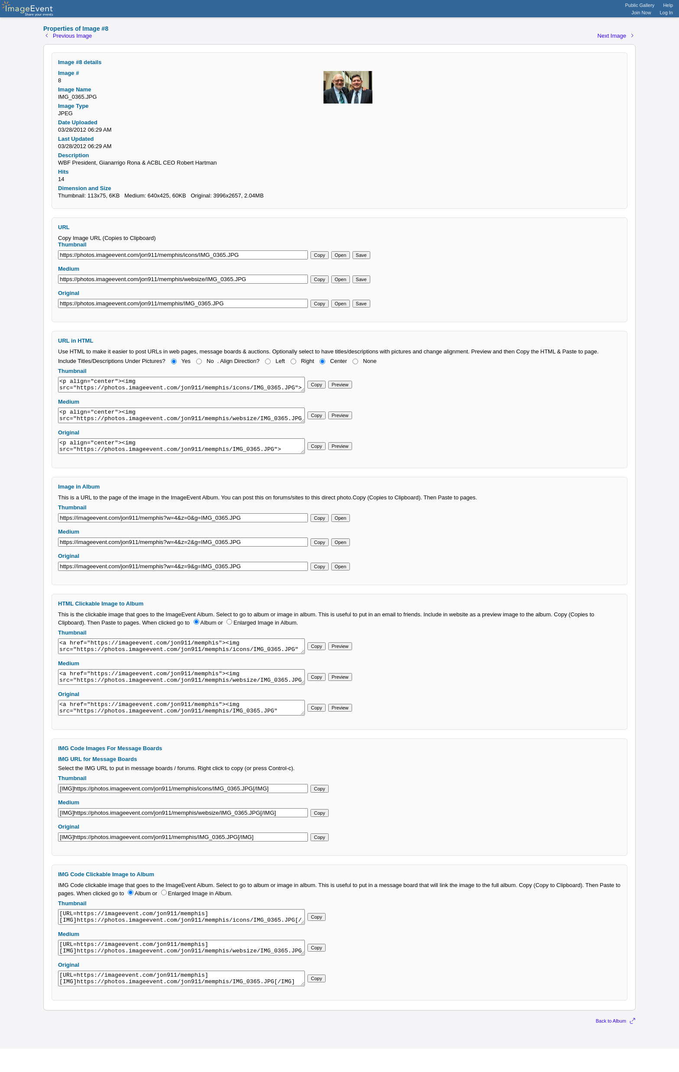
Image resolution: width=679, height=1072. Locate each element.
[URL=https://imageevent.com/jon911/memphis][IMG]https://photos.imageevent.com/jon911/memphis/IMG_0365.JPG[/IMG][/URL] (181, 1000)
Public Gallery (640, 5)
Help (668, 5)
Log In (666, 12)
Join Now (641, 12)
